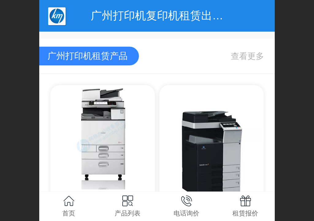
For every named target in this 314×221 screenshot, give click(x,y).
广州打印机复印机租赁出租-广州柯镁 (181, 15)
